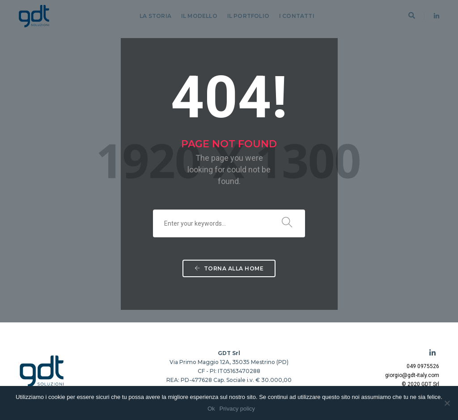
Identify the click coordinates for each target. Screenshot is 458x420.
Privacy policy (237, 408)
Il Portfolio (248, 16)
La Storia (155, 16)
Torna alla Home (229, 268)
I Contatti (296, 16)
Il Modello (199, 16)
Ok (211, 408)
